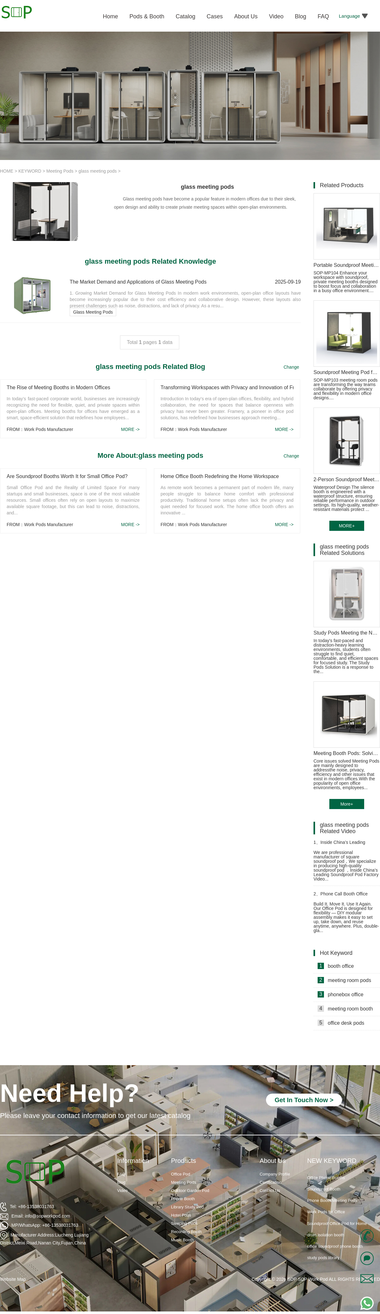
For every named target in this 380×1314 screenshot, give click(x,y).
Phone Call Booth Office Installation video (341, 896)
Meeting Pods (59, 171)
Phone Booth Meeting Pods (332, 1205)
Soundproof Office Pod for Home (337, 1228)
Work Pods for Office (326, 1217)
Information (133, 1160)
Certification (271, 1182)
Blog (121, 1182)
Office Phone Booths (326, 1183)
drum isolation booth (325, 1240)
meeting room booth (345, 1008)
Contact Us (270, 1190)
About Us (273, 1160)
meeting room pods (344, 980)
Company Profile (275, 1174)
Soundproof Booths (324, 1171)
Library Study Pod (187, 1207)
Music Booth (182, 1239)
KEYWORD (29, 171)
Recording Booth (186, 1231)
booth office (336, 966)
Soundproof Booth (323, 1194)
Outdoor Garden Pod (190, 1190)
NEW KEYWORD (332, 1160)
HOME (6, 171)
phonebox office (341, 994)
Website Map (13, 1279)
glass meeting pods (98, 171)
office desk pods (341, 1023)
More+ (346, 804)
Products (183, 1160)
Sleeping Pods (184, 1223)
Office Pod (180, 1174)
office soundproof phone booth (335, 1251)
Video (122, 1190)
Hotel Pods (181, 1215)
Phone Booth (183, 1198)
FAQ (121, 1174)
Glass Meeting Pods (93, 312)
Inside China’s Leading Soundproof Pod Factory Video (344, 845)
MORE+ (347, 525)
